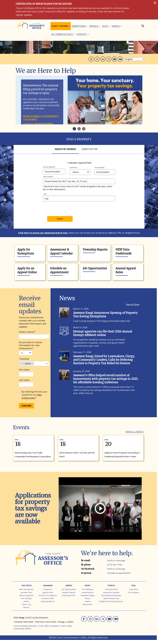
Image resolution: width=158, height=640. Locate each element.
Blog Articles (87, 604)
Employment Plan (68, 595)
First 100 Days (26, 598)
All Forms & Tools (63, 34)
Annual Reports (87, 592)
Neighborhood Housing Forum (111, 601)
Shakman (48, 585)
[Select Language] (134, 59)
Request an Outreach (111, 592)
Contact (82, 34)
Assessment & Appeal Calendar (61, 251)
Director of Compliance (48, 595)
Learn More (133, 589)
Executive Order (48, 598)
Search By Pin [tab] (89, 149)
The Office (26, 585)
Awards (87, 601)
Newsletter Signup (88, 595)
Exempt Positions (68, 592)
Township (24, 358)
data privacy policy (32, 396)
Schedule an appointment (38, 123)
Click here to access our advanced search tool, (43, 232)
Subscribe (26, 405)
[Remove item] (21, 363)
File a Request (133, 592)
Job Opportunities (95, 268)
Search (117, 26)
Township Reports (95, 249)
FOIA (133, 585)
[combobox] (34, 363)
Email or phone (26, 331)
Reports (26, 607)
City (44, 194)
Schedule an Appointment (59, 270)
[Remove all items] (47, 363)
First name (24, 369)
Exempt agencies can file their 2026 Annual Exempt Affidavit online (102, 333)
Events (111, 585)
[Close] (155, 2)
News (87, 585)
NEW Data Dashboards (123, 251)
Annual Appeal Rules (126, 270)
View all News (133, 304)
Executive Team (26, 592)
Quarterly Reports (48, 601)
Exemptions (79, 26)
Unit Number (100, 167)
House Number (49, 167)
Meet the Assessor (26, 589)
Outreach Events (111, 589)
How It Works (60, 26)
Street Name (48, 177)
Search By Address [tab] (65, 149)
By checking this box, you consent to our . (33, 394)
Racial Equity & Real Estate (111, 595)
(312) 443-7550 (114, 564)
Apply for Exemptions (25, 251)
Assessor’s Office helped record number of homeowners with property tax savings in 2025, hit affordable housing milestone (105, 379)
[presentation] (68, 208)
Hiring (69, 585)
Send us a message (116, 560)
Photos (87, 598)
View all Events (134, 431)
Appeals (94, 26)
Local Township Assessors (25, 626)
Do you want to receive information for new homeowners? (30, 345)
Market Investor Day (111, 598)
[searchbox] (35, 364)
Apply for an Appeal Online (27, 270)
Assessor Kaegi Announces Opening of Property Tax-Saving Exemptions (105, 314)
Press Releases (87, 589)
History (26, 601)
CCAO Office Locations (49, 626)
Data (106, 26)
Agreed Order (47, 592)
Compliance (47, 589)
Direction (73, 167)
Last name (24, 380)
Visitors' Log (26, 604)
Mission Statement (26, 595)
